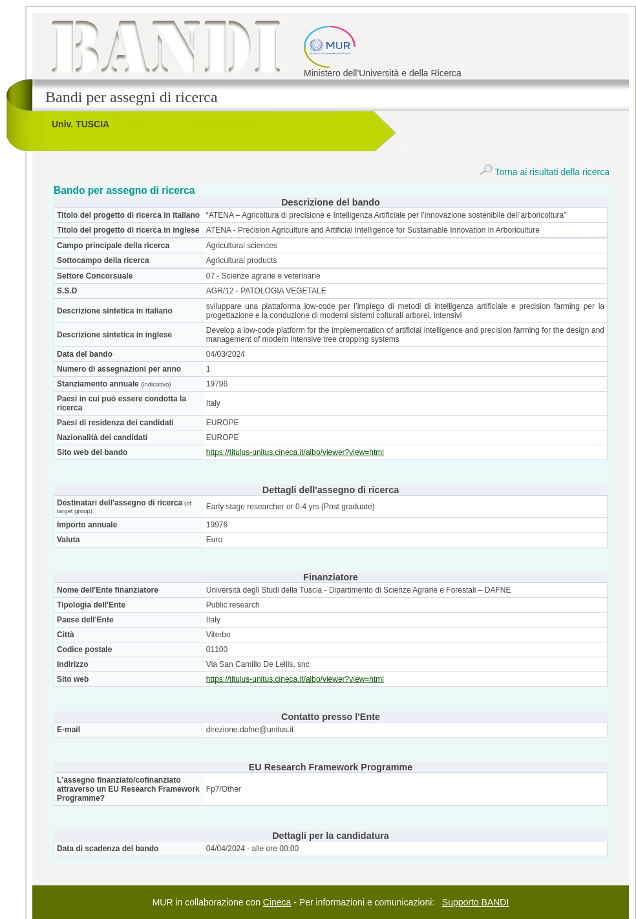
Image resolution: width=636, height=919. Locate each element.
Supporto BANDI (475, 902)
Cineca (277, 902)
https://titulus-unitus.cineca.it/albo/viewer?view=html (295, 452)
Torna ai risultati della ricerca (545, 172)
